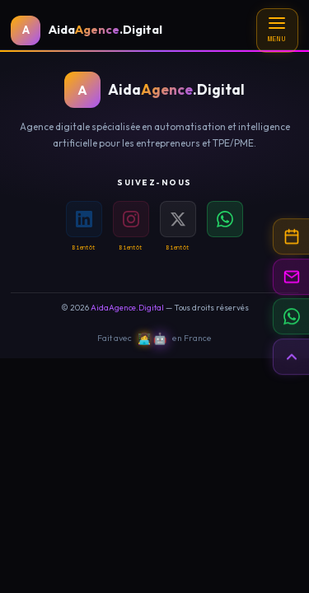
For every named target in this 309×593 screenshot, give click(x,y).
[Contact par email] (291, 277)
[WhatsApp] (225, 219)
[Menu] (277, 30)
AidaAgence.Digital (127, 307)
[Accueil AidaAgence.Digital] (86, 30)
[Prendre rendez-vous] (291, 236)
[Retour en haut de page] (291, 357)
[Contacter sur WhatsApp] (291, 316)
